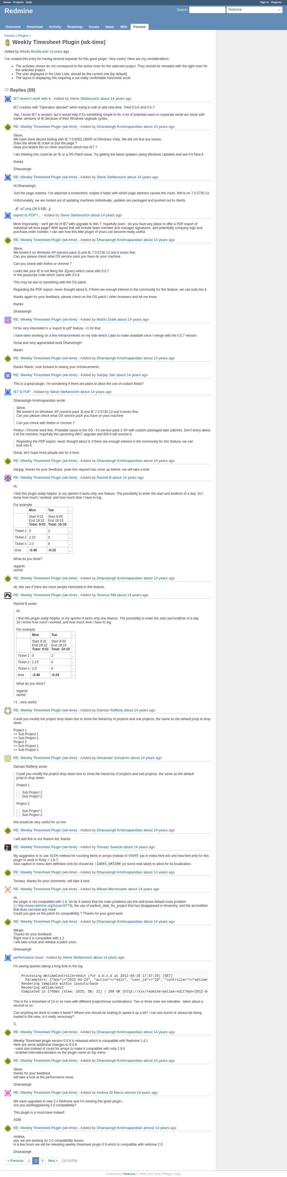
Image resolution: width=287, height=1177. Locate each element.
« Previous (16, 1161)
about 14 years (112, 98)
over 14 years (52, 52)
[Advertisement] (244, 118)
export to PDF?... (27, 215)
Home (7, 2)
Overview (13, 27)
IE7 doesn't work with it (32, 98)
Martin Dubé (107, 319)
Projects (18, 2)
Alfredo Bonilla (30, 52)
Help (29, 2)
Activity (55, 27)
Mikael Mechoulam (112, 889)
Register (276, 2)
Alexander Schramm (112, 758)
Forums (139, 27)
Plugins (23, 35)
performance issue (28, 957)
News (109, 27)
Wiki (123, 27)
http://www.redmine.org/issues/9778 (44, 906)
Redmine (129, 1174)
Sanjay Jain (106, 375)
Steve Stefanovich (84, 98)
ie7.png (25, 209)
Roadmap (75, 27)
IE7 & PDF (22, 392)
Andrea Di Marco (110, 1092)
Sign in (264, 2)
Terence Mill (106, 595)
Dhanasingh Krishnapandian (119, 126)
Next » (53, 1161)
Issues (94, 27)
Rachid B (104, 477)
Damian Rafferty (110, 710)
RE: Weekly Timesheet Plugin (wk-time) (45, 126)
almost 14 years (138, 1092)
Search (182, 10)
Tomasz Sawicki (109, 847)
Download (35, 27)
